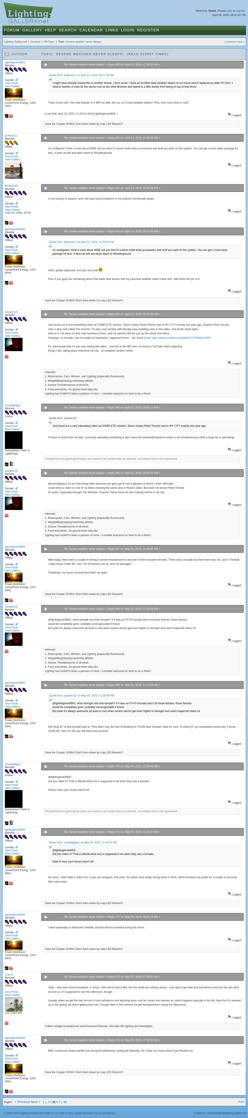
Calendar (91, 30)
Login (127, 30)
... (46, 1102)
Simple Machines (84, 1113)
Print (241, 1101)
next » (241, 41)
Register (148, 30)
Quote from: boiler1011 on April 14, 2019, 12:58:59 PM (81, 242)
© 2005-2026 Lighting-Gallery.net (23, 1113)
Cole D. (9, 974)
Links (112, 30)
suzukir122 (11, 312)
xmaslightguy (13, 405)
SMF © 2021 (66, 1113)
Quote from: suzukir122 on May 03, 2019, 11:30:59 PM (81, 695)
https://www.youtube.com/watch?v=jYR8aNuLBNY (181, 337)
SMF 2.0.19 (51, 1113)
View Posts (11, 83)
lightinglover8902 (15, 62)
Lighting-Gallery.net (15, 41)
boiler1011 (11, 135)
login (229, 10)
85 (65, 1102)
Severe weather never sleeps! (83, 41)
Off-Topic (49, 41)
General (35, 41)
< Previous (22, 1102)
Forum (12, 30)
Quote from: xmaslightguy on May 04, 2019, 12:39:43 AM (83, 842)
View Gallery (12, 86)
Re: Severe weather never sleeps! (84, 64)
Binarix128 (11, 185)
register (240, 10)
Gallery (32, 30)
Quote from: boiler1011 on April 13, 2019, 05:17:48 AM (81, 75)
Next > (35, 1102)
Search (68, 30)
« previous (230, 41)
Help (50, 30)
